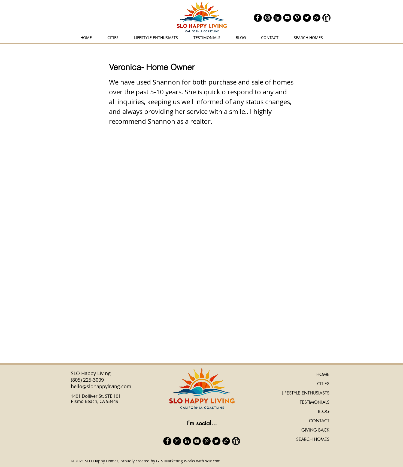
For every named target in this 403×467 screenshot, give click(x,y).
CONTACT (319, 421)
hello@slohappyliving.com (101, 386)
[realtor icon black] (326, 18)
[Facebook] (258, 18)
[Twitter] (307, 18)
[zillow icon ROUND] (317, 18)
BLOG (323, 411)
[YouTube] (287, 18)
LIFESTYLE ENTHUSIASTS (305, 393)
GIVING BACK (315, 430)
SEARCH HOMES (312, 439)
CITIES (323, 384)
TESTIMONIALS (314, 402)
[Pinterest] (297, 18)
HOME (322, 374)
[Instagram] (267, 18)
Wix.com (212, 460)
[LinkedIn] (277, 18)
